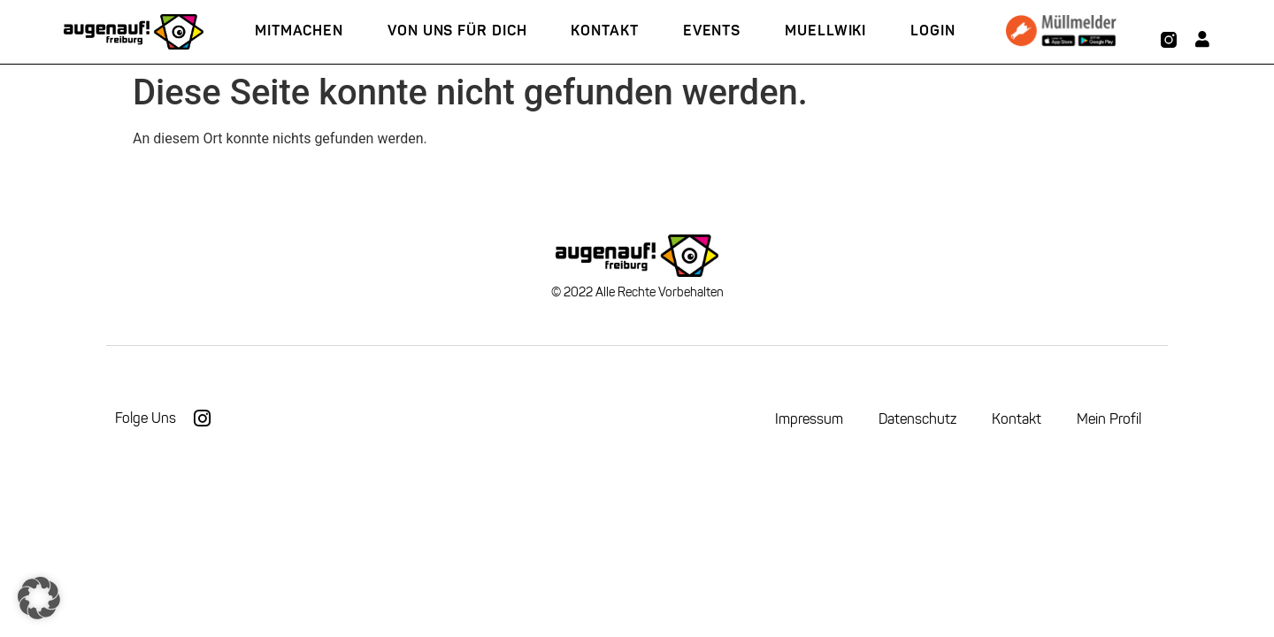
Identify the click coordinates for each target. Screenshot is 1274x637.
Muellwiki (825, 31)
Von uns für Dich (457, 31)
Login (933, 31)
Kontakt (604, 31)
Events (712, 31)
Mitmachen (299, 31)
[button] (39, 598)
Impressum (809, 419)
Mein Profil (1109, 419)
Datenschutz (917, 419)
